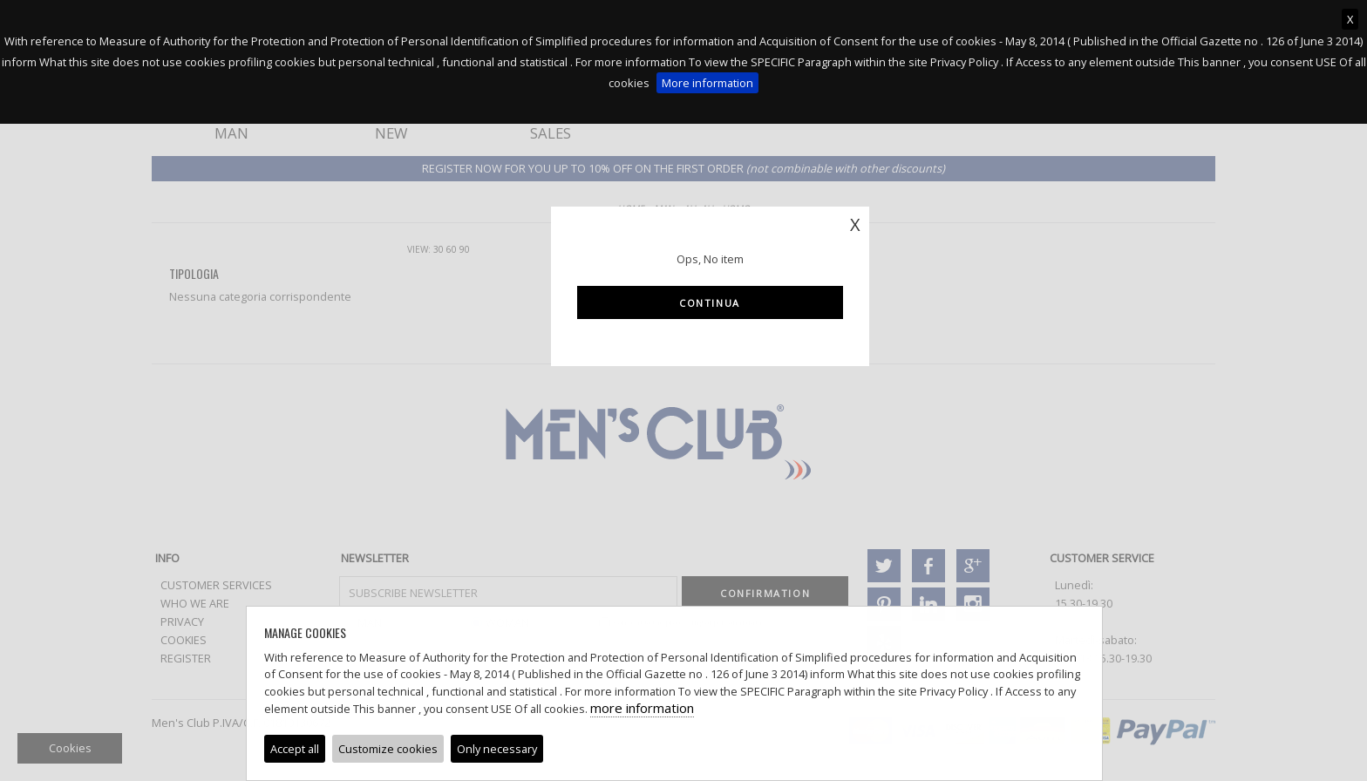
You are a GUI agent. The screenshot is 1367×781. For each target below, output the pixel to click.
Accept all (294, 749)
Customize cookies (388, 749)
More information (707, 83)
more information (642, 707)
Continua (709, 302)
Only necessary (497, 749)
